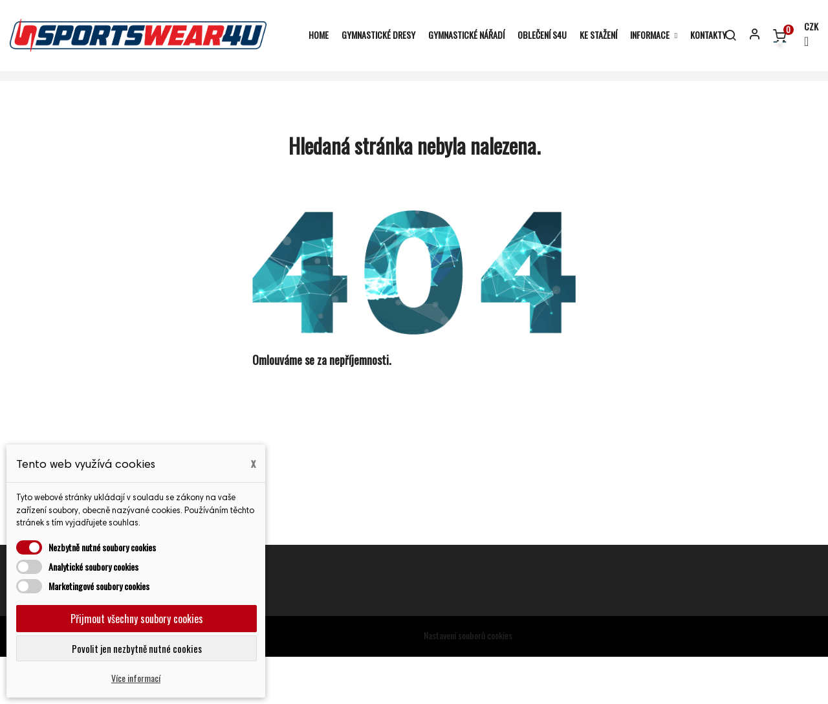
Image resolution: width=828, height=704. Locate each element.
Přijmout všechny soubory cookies (137, 618)
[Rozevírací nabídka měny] (805, 35)
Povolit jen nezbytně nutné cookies (137, 648)
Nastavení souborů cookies (468, 682)
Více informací (135, 678)
